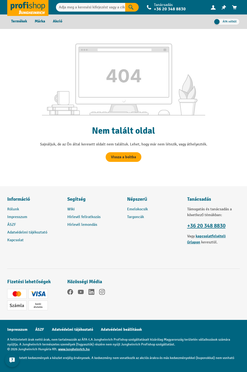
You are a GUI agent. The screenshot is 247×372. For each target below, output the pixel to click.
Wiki (71, 209)
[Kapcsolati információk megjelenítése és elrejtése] (12, 360)
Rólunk (13, 209)
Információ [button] (18, 199)
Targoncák (135, 217)
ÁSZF (11, 224)
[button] (93, 201)
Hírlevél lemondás (82, 224)
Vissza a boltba (123, 157)
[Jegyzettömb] (224, 7)
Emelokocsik (137, 209)
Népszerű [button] (137, 199)
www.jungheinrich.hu (74, 349)
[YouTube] (81, 293)
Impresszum (17, 217)
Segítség (76, 199)
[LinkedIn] (91, 293)
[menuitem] (213, 7)
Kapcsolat (15, 240)
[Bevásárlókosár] (234, 7)
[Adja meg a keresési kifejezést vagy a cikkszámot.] (90, 7)
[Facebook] (70, 293)
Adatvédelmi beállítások (121, 329)
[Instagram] (102, 293)
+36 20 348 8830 (170, 9)
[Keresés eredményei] (132, 7)
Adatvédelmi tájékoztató (27, 232)
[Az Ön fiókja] (213, 7)
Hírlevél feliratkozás (84, 217)
